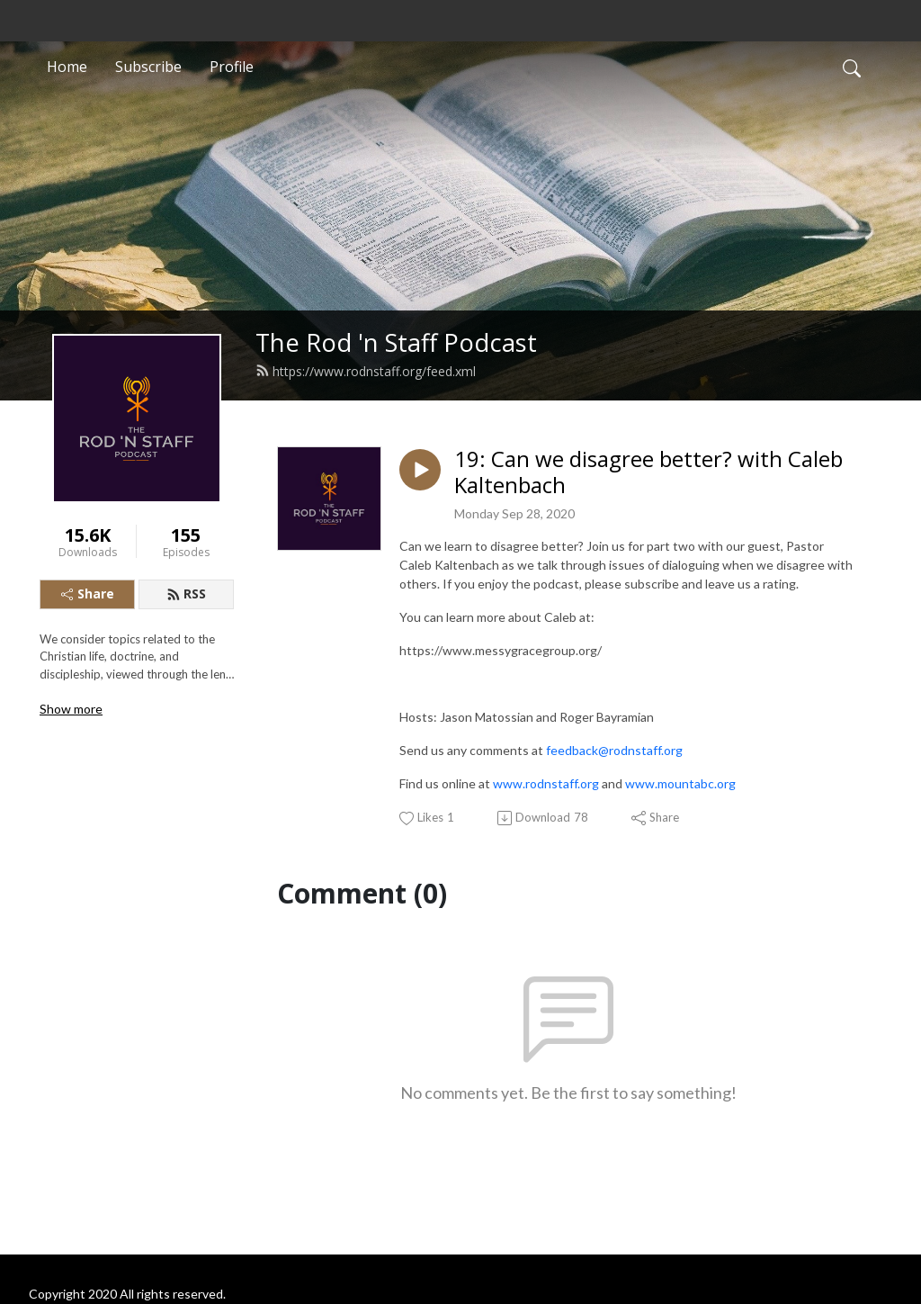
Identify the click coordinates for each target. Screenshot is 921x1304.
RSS (186, 593)
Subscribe (148, 66)
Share (87, 593)
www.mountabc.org (680, 783)
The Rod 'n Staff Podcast (396, 342)
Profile (232, 66)
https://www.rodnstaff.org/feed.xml (365, 371)
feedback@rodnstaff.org (614, 750)
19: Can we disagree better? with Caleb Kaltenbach (648, 472)
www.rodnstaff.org (546, 783)
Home (67, 66)
